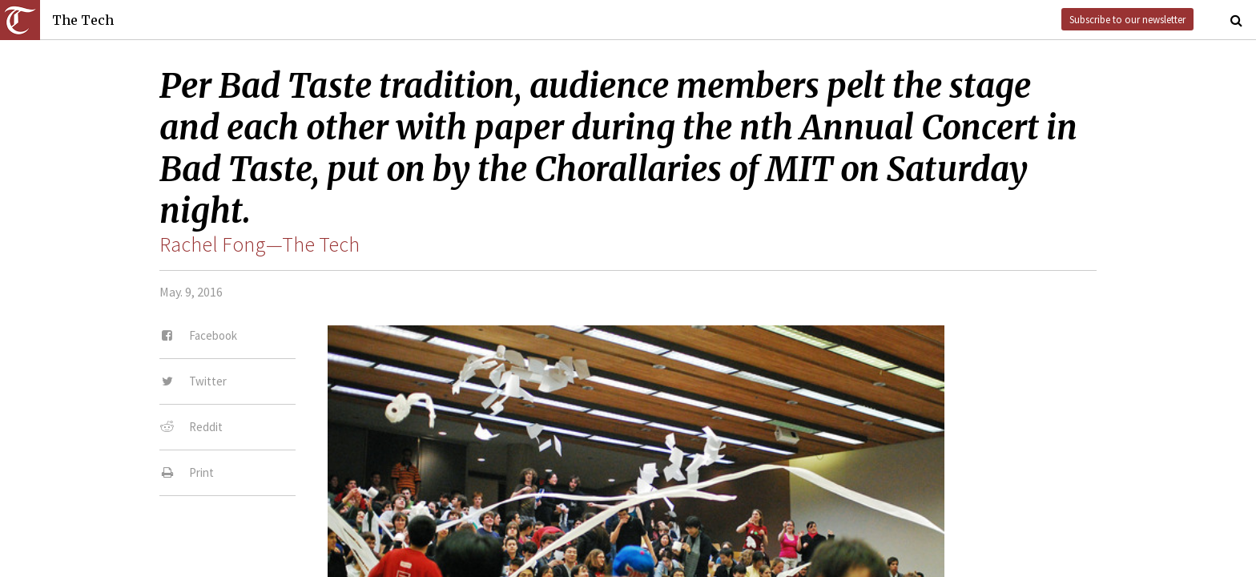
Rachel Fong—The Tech (259, 244)
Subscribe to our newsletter (1127, 19)
